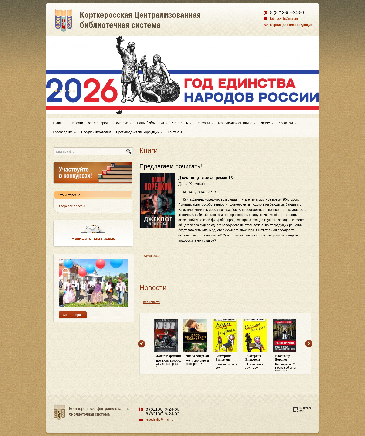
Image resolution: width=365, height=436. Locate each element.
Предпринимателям (96, 132)
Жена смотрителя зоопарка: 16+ (198, 360)
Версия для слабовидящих (291, 25)
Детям (267, 123)
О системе (122, 123)
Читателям (182, 123)
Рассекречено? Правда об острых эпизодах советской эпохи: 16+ (287, 362)
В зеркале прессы (71, 206)
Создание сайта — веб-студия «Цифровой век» (302, 409)
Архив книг (152, 255)
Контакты (175, 132)
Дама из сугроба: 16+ (228, 361)
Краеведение (64, 132)
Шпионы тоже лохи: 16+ (257, 361)
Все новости (151, 302)
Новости (76, 123)
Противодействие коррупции (139, 132)
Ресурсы (205, 123)
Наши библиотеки (152, 123)
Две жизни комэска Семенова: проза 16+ (168, 361)
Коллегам (287, 123)
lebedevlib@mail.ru (284, 19)
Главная (59, 123)
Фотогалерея (98, 123)
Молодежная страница (237, 123)
